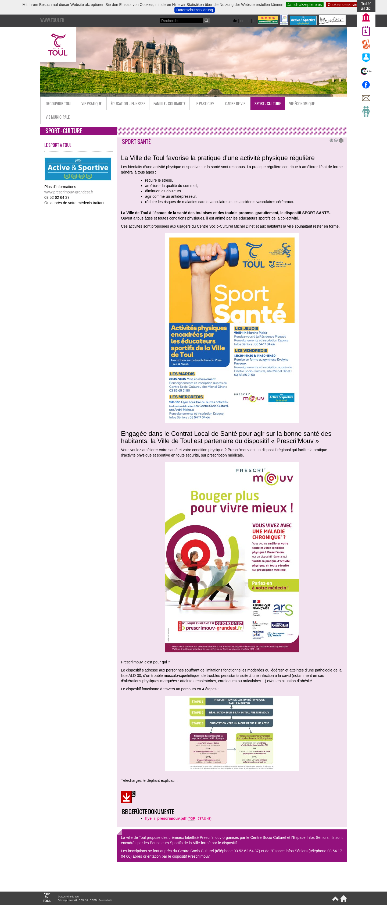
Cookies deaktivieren (345, 4)
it (254, 21)
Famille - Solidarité (169, 103)
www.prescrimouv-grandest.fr (68, 192)
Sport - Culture (268, 103)
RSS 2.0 (83, 900)
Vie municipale (58, 117)
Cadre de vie (235, 103)
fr (249, 21)
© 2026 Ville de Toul (68, 896)
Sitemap (62, 900)
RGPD (93, 900)
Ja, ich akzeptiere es (305, 4)
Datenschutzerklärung (194, 10)
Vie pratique (91, 103)
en (242, 21)
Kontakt (73, 900)
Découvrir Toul (59, 103)
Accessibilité (105, 900)
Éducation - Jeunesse (128, 103)
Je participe (204, 103)
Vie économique (302, 103)
